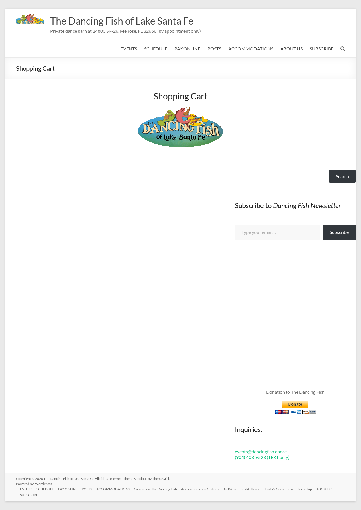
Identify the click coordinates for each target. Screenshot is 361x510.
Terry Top (309, 489)
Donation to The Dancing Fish (295, 392)
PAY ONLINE (187, 49)
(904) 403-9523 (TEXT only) (262, 457)
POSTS (214, 49)
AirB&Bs (233, 489)
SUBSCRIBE (321, 49)
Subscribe (339, 232)
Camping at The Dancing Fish (158, 489)
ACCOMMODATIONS (250, 49)
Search (342, 176)
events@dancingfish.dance (261, 451)
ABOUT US (291, 49)
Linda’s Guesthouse (282, 489)
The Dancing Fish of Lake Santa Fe (125, 21)
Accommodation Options (203, 489)
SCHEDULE (155, 49)
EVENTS (129, 49)
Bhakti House (254, 489)
